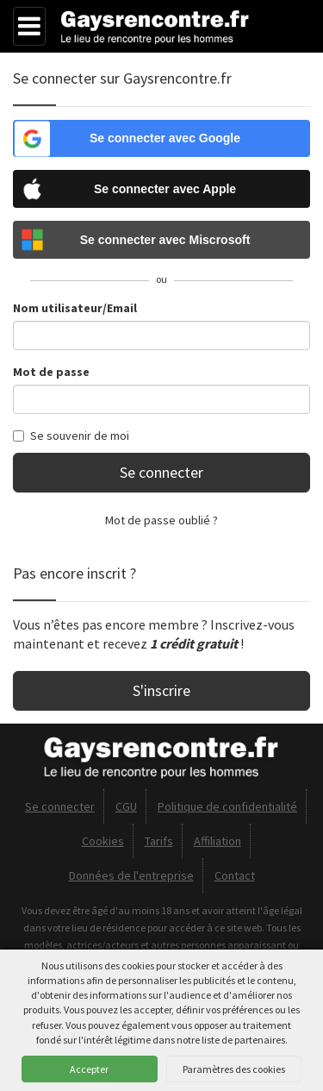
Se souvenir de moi (71, 435)
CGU (126, 806)
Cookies (103, 841)
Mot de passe (51, 371)
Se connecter (161, 472)
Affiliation (217, 841)
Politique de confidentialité (227, 806)
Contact (234, 875)
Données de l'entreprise (131, 875)
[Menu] (29, 26)
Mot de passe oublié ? (161, 520)
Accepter (89, 1069)
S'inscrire (161, 690)
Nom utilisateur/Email (75, 308)
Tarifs (159, 841)
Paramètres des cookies (234, 1069)
